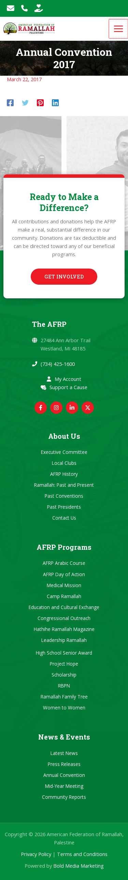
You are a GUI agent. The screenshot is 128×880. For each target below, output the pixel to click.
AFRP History (64, 474)
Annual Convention (64, 775)
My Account (68, 378)
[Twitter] (25, 102)
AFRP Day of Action (64, 574)
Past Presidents (64, 507)
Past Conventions (64, 496)
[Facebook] (10, 102)
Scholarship (64, 674)
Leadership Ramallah (64, 640)
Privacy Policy (36, 854)
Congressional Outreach (64, 618)
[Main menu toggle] (119, 29)
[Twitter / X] (88, 407)
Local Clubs (64, 463)
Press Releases (64, 764)
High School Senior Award (64, 652)
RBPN (64, 685)
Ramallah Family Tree (64, 696)
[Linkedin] (55, 102)
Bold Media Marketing (78, 865)
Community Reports (64, 797)
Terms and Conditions (82, 854)
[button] (64, 277)
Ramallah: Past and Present (64, 485)
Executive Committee (64, 452)
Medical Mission (64, 585)
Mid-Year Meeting (64, 786)
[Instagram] (56, 407)
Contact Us (64, 518)
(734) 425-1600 (58, 363)
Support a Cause (68, 387)
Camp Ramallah (64, 596)
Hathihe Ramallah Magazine (64, 629)
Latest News (64, 753)
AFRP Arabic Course (64, 563)
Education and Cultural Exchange (64, 607)
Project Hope (64, 663)
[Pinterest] (40, 102)
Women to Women (64, 707)
